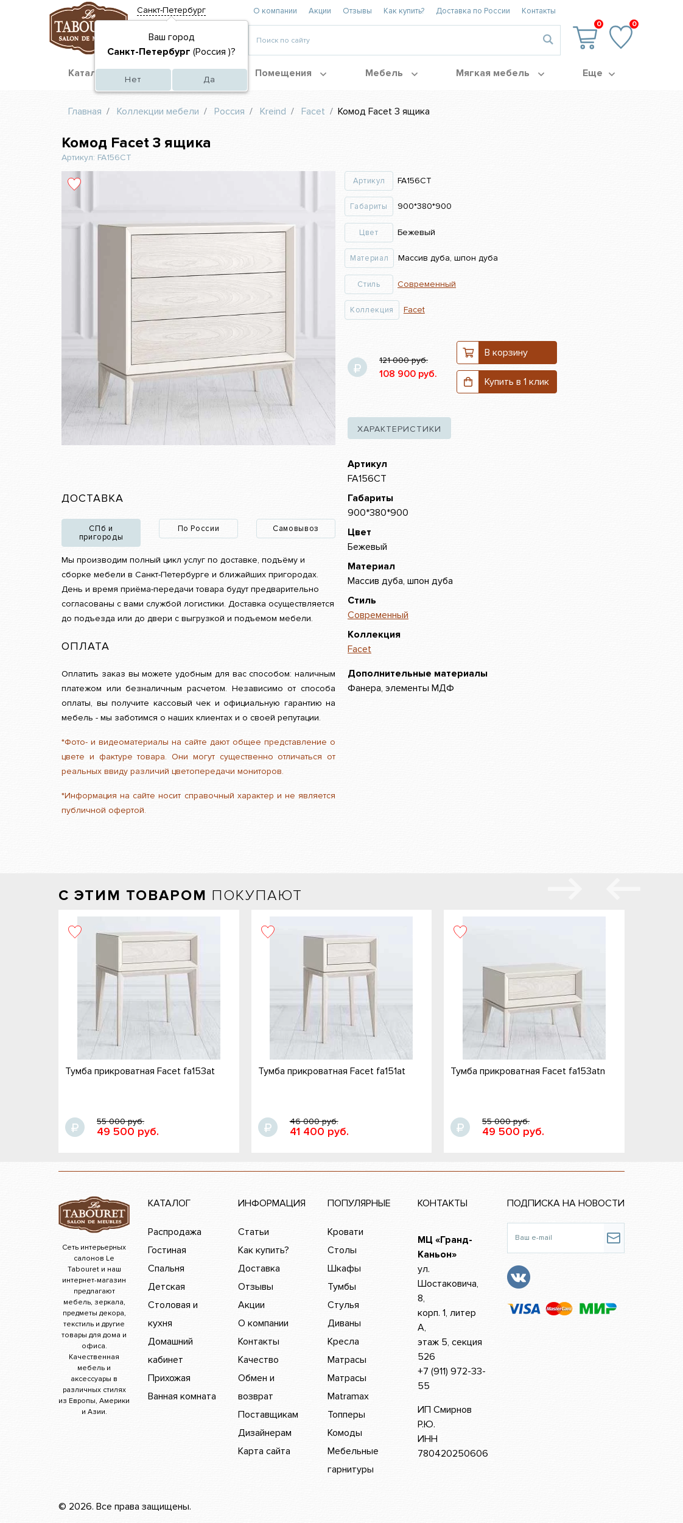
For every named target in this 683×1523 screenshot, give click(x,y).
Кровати (345, 1232)
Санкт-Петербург (171, 10)
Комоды (344, 1433)
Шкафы (344, 1268)
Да (209, 79)
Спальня (166, 1268)
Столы (342, 1250)
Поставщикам (268, 1415)
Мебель (391, 73)
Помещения (290, 73)
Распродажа (174, 1232)
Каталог (93, 73)
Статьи (253, 1232)
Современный (427, 284)
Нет (133, 79)
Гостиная (167, 1250)
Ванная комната (182, 1396)
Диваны (344, 1323)
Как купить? (404, 11)
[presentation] (623, 891)
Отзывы (357, 11)
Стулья (343, 1305)
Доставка (259, 1268)
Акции (320, 11)
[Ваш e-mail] (555, 1238)
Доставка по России (473, 11)
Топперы (346, 1415)
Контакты (539, 11)
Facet (414, 309)
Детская (166, 1287)
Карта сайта (264, 1451)
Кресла (343, 1341)
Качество (258, 1360)
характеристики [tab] (399, 429)
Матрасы (346, 1360)
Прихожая (169, 1378)
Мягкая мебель (500, 73)
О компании (275, 11)
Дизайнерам (265, 1433)
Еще (599, 73)
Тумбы (341, 1287)
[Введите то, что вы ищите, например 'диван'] (392, 40)
